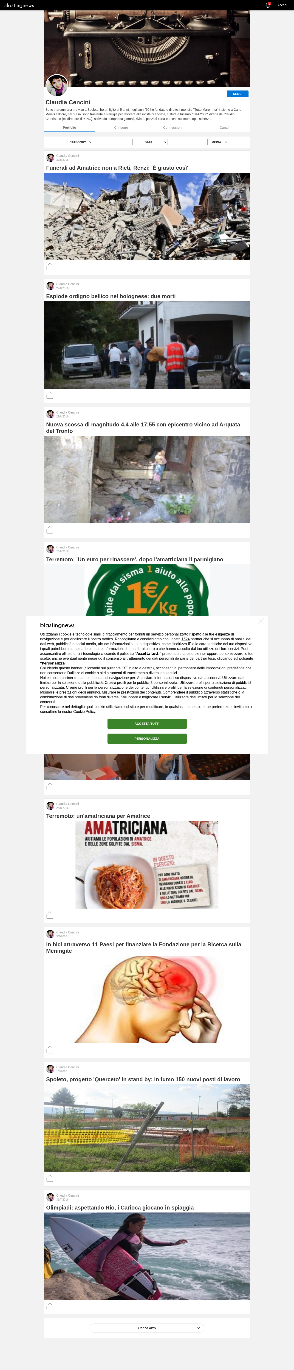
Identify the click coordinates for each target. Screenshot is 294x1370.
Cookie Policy (84, 712)
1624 (185, 639)
